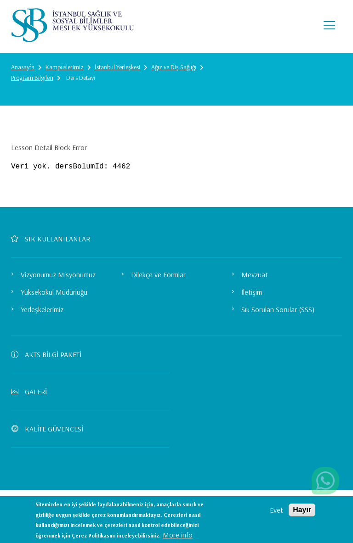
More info (178, 535)
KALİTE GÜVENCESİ (50, 428)
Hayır (302, 510)
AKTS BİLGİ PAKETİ (49, 354)
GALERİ (32, 391)
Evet (276, 510)
